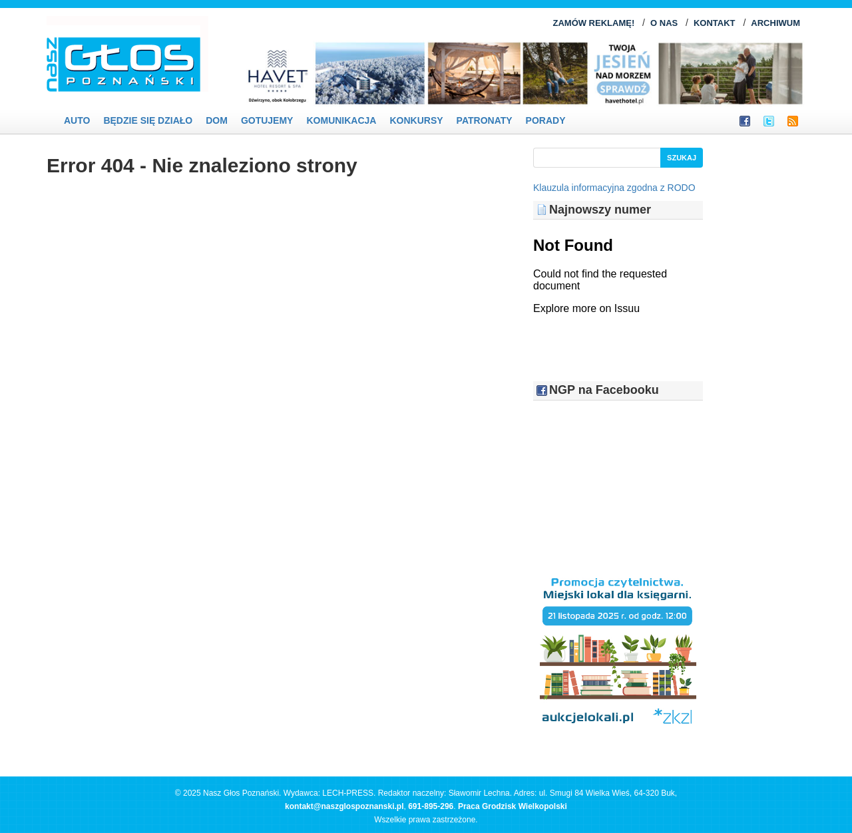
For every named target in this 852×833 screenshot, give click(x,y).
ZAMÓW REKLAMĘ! (593, 23)
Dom (217, 120)
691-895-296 (430, 806)
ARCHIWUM (775, 23)
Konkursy (416, 120)
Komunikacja (341, 120)
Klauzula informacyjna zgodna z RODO (614, 187)
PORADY (546, 120)
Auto (77, 120)
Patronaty (485, 120)
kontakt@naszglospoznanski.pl (344, 806)
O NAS (664, 23)
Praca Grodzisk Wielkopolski (512, 806)
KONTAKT (715, 23)
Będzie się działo (147, 120)
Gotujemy (267, 120)
